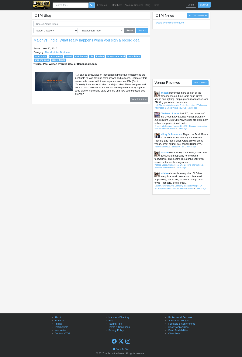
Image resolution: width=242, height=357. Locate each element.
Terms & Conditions (119, 327)
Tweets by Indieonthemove (169, 22)
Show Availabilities (178, 327)
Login (191, 4)
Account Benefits (133, 5)
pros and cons (42, 60)
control (68, 56)
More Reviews (200, 82)
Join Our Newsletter (197, 15)
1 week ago (182, 129)
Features (59, 320)
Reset (129, 30)
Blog (147, 5)
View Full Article (139, 99)
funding (100, 56)
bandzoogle (40, 56)
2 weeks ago (190, 147)
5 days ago (192, 108)
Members (117, 5)
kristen (165, 92)
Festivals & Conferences (181, 323)
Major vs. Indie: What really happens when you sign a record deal (86, 40)
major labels (134, 56)
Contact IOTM (62, 333)
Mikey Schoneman (171, 134)
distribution (81, 56)
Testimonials (61, 327)
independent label (116, 56)
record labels (58, 60)
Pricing (58, 323)
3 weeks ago (180, 168)
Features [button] (102, 5)
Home (156, 5)
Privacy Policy (116, 330)
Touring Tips (115, 323)
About (58, 317)
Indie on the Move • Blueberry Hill (169, 147)
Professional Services (180, 317)
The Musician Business (57, 52)
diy (91, 56)
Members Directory (119, 317)
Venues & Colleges (178, 320)
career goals (55, 56)
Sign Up (204, 4)
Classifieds (174, 333)
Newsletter (60, 330)
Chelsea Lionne (170, 113)
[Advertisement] (181, 54)
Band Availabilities (178, 330)
